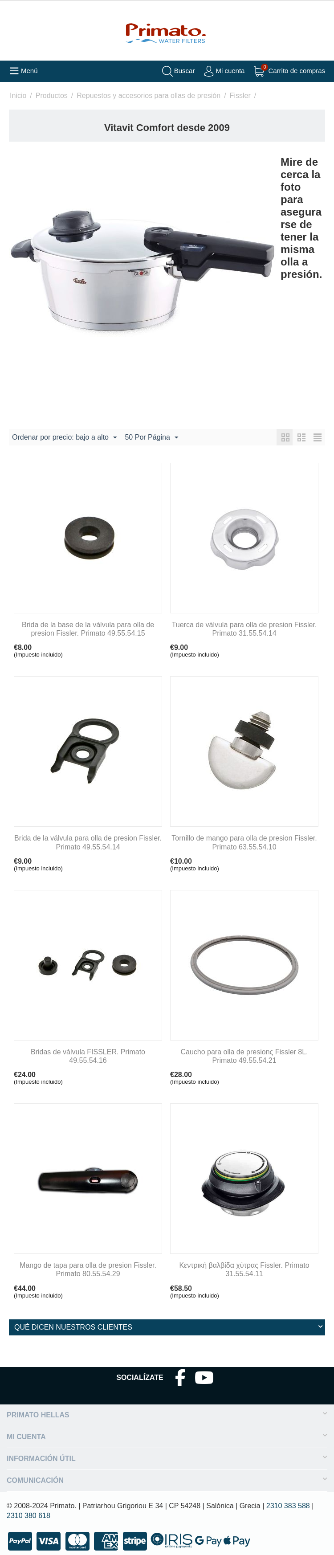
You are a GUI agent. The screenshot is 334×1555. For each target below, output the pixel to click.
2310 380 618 (28, 1515)
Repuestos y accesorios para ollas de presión (148, 95)
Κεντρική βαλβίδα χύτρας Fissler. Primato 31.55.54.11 (244, 1269)
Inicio (18, 95)
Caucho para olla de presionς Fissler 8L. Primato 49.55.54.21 (244, 1056)
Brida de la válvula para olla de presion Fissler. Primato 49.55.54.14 (88, 842)
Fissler (240, 95)
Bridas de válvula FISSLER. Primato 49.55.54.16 (88, 1056)
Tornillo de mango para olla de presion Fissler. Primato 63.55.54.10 (244, 842)
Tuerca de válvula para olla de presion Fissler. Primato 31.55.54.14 (244, 629)
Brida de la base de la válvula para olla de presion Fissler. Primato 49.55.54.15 (88, 629)
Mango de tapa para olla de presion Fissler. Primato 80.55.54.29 (88, 1269)
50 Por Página (151, 437)
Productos (52, 95)
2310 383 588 (288, 1506)
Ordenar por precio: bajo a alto (64, 437)
